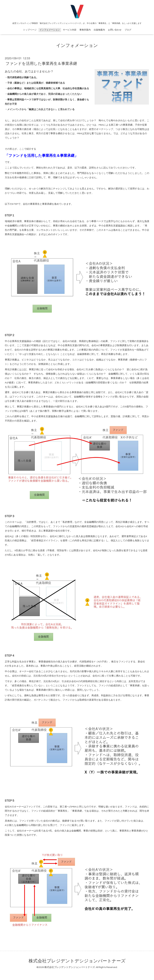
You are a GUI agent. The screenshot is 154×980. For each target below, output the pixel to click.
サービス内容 (69, 30)
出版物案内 (99, 30)
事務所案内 (85, 30)
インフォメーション (50, 30)
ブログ (128, 30)
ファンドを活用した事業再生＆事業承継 (41, 64)
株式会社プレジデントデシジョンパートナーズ (77, 961)
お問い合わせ (115, 30)
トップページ (30, 30)
